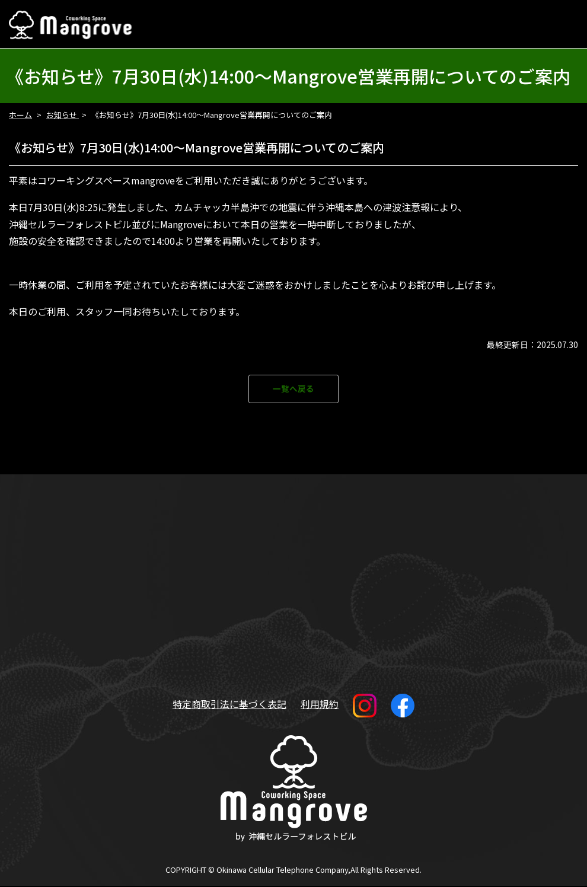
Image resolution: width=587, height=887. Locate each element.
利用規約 (320, 704)
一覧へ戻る (293, 389)
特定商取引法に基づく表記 (229, 704)
